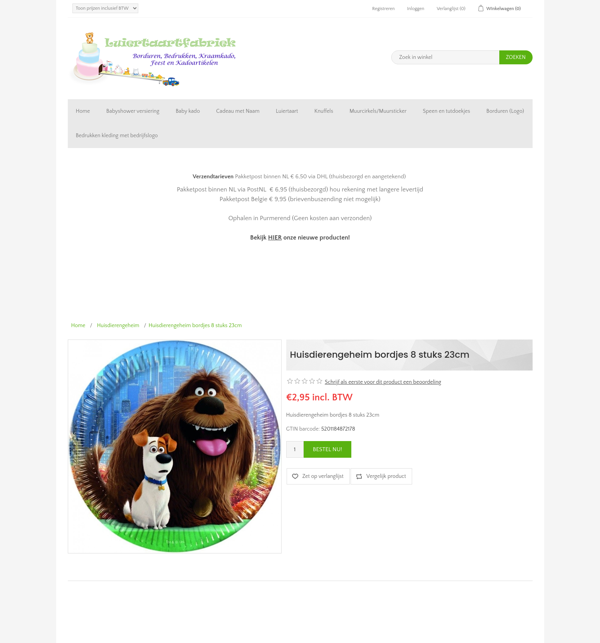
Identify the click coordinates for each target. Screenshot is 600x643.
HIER (275, 237)
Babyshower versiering (132, 111)
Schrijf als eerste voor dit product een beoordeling (383, 382)
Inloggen (415, 8)
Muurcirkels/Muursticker (377, 111)
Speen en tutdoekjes (446, 111)
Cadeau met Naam (238, 111)
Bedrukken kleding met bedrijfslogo (117, 136)
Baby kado (187, 111)
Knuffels (324, 111)
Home (83, 111)
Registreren (383, 8)
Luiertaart (287, 111)
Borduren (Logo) (505, 111)
